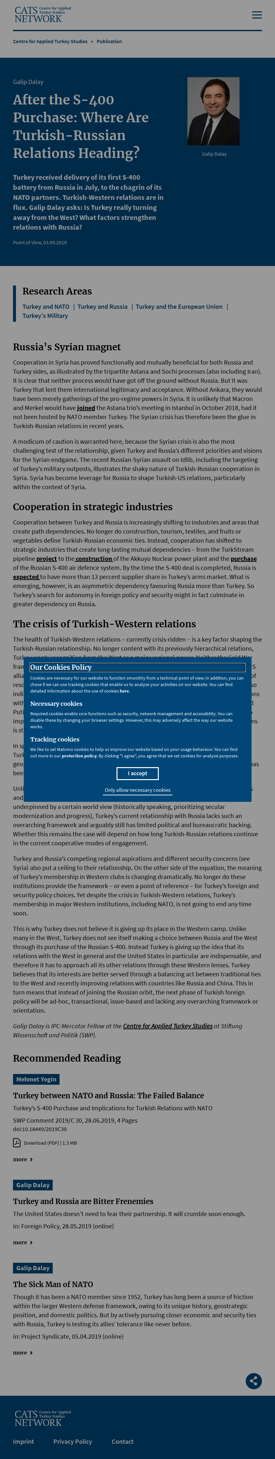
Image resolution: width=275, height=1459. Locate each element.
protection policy (79, 756)
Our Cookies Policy (60, 667)
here (124, 691)
